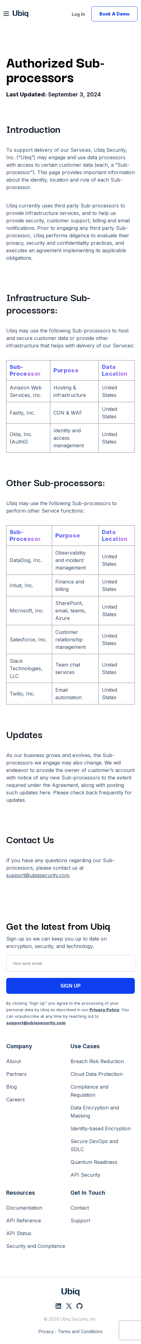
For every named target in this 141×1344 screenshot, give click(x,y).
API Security (85, 1175)
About (13, 1061)
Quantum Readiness (93, 1162)
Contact (79, 1208)
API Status (18, 1233)
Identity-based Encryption (100, 1128)
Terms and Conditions (80, 1331)
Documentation (24, 1208)
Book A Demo (114, 13)
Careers (15, 1099)
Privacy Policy (104, 1009)
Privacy (46, 1331)
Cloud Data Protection (96, 1074)
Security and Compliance (35, 1246)
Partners (16, 1074)
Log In (78, 14)
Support (80, 1220)
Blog (11, 1087)
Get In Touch (87, 1192)
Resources (20, 1192)
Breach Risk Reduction (97, 1061)
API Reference (23, 1220)
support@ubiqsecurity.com (37, 875)
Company (19, 1046)
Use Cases (85, 1046)
